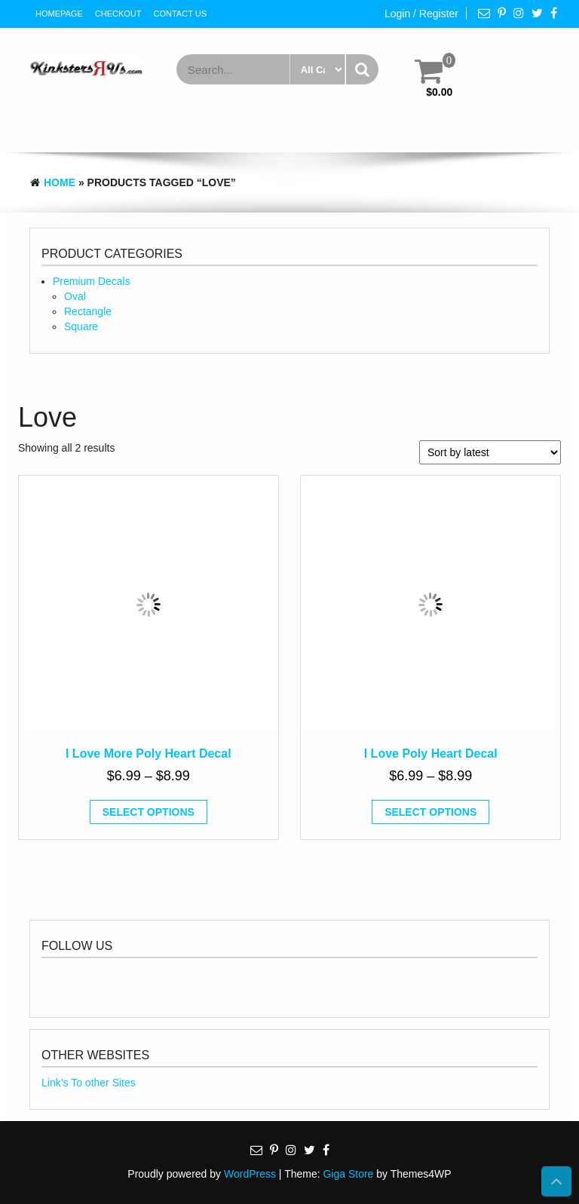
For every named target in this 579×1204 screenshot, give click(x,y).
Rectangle (88, 311)
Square (81, 326)
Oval (75, 296)
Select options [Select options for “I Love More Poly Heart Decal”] (149, 812)
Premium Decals (91, 281)
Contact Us (180, 13)
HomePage (59, 13)
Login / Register (421, 14)
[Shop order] (490, 452)
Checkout (118, 13)
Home (59, 182)
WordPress (250, 1174)
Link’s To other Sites (88, 1083)
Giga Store (348, 1174)
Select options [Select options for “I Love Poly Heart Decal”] (430, 812)
